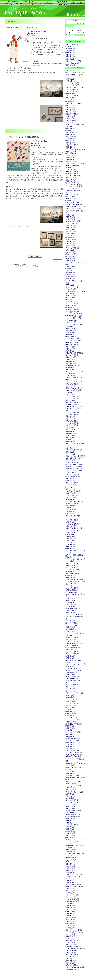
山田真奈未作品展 (70, 538)
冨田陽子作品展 (70, 547)
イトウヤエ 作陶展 (71, 483)
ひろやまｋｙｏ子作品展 (73, 732)
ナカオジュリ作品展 (71, 95)
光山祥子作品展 (70, 711)
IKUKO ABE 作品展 (71, 625)
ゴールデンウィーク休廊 (73, 810)
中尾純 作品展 (70, 215)
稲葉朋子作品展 (70, 674)
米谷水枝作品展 (70, 666)
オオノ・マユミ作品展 (72, 474)
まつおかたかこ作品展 (72, 740)
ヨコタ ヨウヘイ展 (71, 650)
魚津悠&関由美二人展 (72, 182)
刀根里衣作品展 (70, 868)
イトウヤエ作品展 (70, 540)
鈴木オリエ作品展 (70, 713)
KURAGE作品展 (70, 606)
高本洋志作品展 (70, 143)
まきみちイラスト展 (71, 287)
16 (78, 30)
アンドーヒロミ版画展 (72, 248)
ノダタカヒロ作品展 (71, 396)
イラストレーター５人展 (73, 61)
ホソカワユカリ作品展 (72, 901)
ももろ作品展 (69, 250)
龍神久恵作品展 (70, 134)
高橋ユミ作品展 (70, 246)
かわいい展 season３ (71, 487)
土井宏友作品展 (70, 108)
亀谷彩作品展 (69, 59)
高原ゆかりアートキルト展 (73, 468)
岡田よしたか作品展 (71, 44)
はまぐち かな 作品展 (72, 573)
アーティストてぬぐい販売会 (74, 792)
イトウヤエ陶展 (70, 347)
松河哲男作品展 (70, 275)
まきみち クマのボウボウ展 (73, 615)
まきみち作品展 (70, 55)
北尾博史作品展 (70, 266)
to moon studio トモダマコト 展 (74, 845)
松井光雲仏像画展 (70, 256)
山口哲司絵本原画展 (71, 462)
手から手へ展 (69, 938)
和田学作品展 (69, 159)
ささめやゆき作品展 (71, 530)
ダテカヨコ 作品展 (71, 563)
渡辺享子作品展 (70, 936)
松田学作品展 (69, 285)
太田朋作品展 (69, 880)
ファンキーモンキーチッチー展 (75, 664)
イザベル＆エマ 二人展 (73, 104)
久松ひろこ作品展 (70, 804)
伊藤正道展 (68, 959)
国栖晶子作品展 (70, 870)
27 (69, 34)
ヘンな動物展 (69, 744)
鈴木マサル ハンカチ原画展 (73, 930)
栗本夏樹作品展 (70, 65)
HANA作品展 (69, 771)
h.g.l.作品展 (68, 730)
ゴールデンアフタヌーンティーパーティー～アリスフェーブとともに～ (75, 841)
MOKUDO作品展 (70, 858)
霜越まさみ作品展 (70, 136)
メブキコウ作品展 (70, 112)
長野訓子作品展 (70, 57)
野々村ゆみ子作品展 (71, 172)
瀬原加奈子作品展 (70, 198)
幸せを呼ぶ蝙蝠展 (70, 505)
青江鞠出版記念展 (70, 277)
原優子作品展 (69, 915)
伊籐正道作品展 (70, 116)
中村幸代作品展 (70, 93)
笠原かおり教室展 (70, 701)
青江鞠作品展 (69, 101)
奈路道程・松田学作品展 (73, 221)
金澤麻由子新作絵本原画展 (73, 450)
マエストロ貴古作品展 (72, 91)
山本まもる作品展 (70, 526)
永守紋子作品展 (70, 746)
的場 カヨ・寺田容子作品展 (73, 204)
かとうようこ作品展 (71, 423)
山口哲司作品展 (70, 99)
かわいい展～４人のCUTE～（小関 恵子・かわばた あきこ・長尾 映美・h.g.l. (74, 670)
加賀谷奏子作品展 (70, 812)
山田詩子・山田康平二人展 (73, 643)
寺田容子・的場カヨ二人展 (73, 528)
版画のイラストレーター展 (73, 388)
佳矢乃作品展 (69, 452)
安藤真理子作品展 (70, 147)
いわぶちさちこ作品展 (72, 85)
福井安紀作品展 (70, 847)
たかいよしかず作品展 (72, 413)
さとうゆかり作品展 (71, 520)
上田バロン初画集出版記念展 (74, 555)
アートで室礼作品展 (71, 955)
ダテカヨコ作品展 (70, 97)
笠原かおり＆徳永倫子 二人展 (75, 559)
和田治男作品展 (70, 244)
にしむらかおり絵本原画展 (73, 755)
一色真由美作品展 (70, 81)
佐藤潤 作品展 (70, 575)
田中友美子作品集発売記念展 (74, 353)
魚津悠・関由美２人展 (72, 63)
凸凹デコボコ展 (70, 957)
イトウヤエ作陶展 (70, 419)
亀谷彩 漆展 (69, 157)
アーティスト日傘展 (71, 802)
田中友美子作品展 (70, 864)
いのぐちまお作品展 (71, 89)
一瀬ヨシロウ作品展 (71, 645)
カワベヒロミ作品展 (71, 641)
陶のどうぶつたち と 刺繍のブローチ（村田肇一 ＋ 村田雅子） (74, 75)
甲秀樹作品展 (69, 903)
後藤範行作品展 (70, 106)
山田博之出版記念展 (71, 590)
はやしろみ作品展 (70, 849)
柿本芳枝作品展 (70, 837)
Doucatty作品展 (70, 118)
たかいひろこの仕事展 (72, 751)
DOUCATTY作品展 (71, 320)
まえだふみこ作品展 (71, 965)
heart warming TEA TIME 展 (73, 314)
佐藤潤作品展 (69, 51)
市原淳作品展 (69, 79)
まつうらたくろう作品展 (73, 340)
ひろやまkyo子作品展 (72, 343)
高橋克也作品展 (70, 612)
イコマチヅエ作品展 (71, 398)
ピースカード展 (70, 926)
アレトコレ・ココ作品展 (73, 176)
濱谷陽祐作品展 (70, 53)
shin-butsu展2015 (70, 831)
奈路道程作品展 (70, 71)
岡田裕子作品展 (70, 627)
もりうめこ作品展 (70, 472)
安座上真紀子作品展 (71, 114)
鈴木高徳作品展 (70, 794)
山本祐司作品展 (70, 829)
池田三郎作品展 (70, 110)
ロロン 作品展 (70, 567)
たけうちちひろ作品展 (72, 83)
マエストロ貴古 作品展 (73, 318)
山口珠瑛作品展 (70, 544)
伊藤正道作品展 (70, 260)
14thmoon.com (11, 266)
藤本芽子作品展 (70, 726)
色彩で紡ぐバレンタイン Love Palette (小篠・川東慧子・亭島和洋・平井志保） (75, 151)
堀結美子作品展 (70, 297)
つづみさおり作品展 (71, 825)
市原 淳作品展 (69, 427)
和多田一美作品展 (70, 485)
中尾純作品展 (69, 46)
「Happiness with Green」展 (73, 382)
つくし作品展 (69, 715)
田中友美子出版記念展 (72, 120)
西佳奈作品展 (69, 507)
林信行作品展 (69, 773)
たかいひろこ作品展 (71, 415)
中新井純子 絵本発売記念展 (74, 87)
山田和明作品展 (70, 536)
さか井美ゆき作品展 (71, 174)
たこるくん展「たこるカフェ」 (75, 932)
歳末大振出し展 (70, 557)
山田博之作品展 (70, 658)
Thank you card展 (70, 862)
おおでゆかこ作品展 (71, 402)
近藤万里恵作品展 (70, 924)
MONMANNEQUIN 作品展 (74, 814)
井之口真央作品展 (70, 509)
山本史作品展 (69, 823)
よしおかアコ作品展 (71, 588)
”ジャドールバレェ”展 (72, 404)
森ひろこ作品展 (70, 934)
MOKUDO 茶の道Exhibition (73, 757)
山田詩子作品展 (70, 922)
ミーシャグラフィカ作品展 (73, 324)
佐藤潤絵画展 (69, 361)
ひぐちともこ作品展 (71, 345)
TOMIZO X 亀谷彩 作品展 (73, 316)
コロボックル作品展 (71, 303)
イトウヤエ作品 (70, 687)
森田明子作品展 (70, 808)
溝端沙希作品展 (70, 48)
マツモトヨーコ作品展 (72, 775)
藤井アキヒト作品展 (71, 703)
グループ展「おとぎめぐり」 (74, 501)
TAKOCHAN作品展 (71, 132)
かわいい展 (68, 586)
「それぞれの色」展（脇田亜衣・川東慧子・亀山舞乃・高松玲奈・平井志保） (75, 582)
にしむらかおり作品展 (72, 223)
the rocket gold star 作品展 (73, 365)
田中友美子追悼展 (70, 722)
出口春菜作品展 (70, 827)
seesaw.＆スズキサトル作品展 (74, 887)
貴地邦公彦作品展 (70, 961)
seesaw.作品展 (69, 742)
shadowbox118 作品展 (71, 946)
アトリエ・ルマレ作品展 (73, 781)
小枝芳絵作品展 (70, 891)
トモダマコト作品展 (71, 145)
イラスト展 (68, 270)
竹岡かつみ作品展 (70, 227)
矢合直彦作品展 (70, 229)
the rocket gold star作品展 (72, 608)
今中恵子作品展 (70, 911)
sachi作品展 (68, 299)
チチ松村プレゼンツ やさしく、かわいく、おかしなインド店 (75, 876)
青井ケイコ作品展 (70, 944)
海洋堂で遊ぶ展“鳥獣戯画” (73, 724)
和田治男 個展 (70, 514)
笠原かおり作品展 (70, 233)
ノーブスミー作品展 (71, 678)
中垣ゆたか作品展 (70, 322)
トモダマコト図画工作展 (73, 491)
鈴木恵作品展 (69, 734)
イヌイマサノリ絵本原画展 (73, 753)
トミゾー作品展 (70, 400)
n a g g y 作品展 (70, 542)
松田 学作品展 (69, 534)
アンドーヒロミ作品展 (72, 654)
